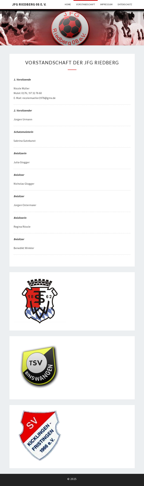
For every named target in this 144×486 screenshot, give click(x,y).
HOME (68, 4)
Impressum (106, 4)
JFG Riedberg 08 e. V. (29, 4)
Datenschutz (125, 4)
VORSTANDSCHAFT (85, 4)
